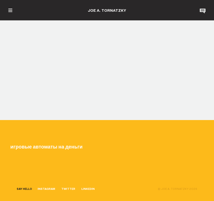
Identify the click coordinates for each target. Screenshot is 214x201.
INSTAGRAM (46, 188)
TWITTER (68, 188)
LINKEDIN (88, 188)
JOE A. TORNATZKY (107, 10)
